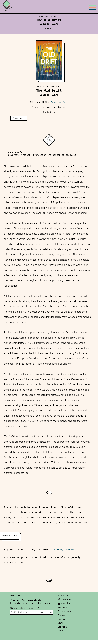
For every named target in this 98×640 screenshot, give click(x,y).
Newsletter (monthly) (26, 608)
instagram (66, 596)
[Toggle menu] (49, 7)
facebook (66, 600)
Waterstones (9, 535)
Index (61, 631)
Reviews (47, 29)
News (60, 623)
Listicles (63, 619)
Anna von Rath (59, 102)
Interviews (64, 611)
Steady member (64, 549)
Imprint (62, 627)
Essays (61, 615)
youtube (65, 603)
